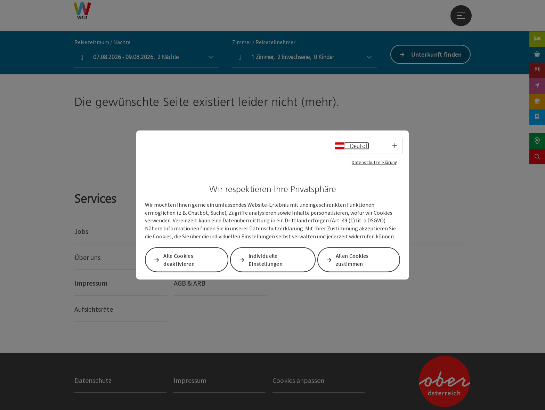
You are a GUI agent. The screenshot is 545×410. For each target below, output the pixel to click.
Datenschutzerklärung (375, 162)
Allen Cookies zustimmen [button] (352, 259)
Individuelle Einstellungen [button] (266, 259)
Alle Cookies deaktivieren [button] (179, 259)
